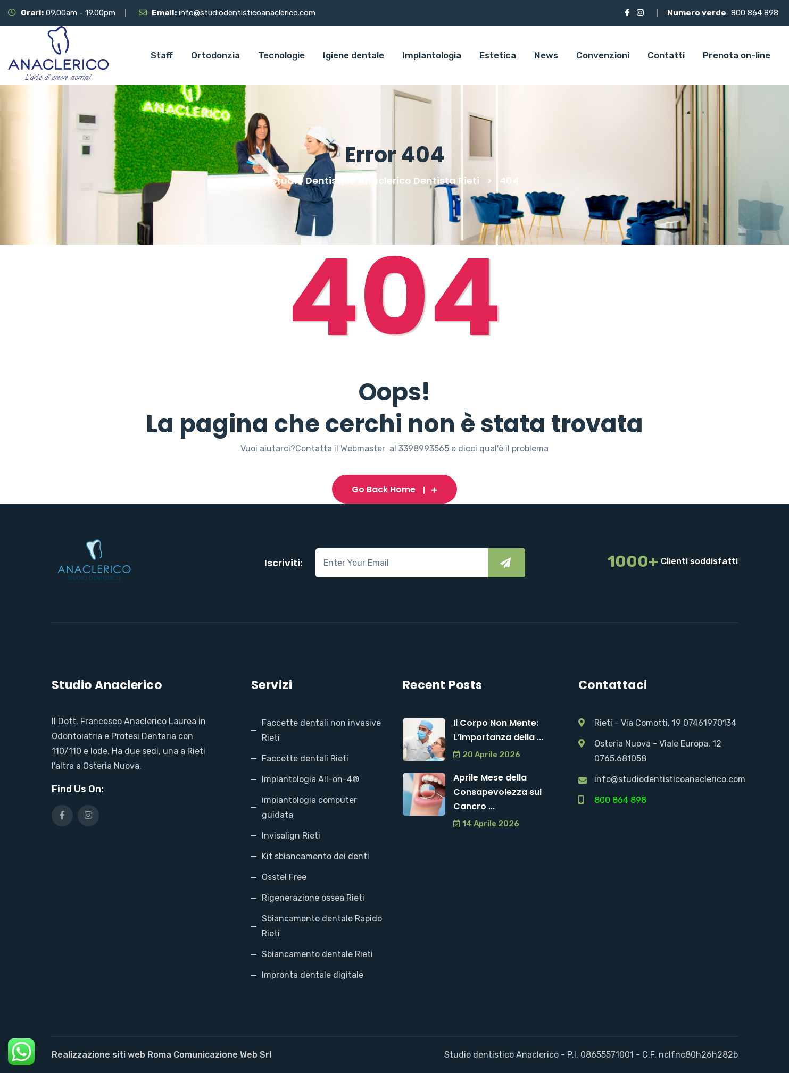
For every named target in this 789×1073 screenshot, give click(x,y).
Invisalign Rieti (291, 836)
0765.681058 (620, 758)
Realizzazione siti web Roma (111, 1055)
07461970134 (709, 723)
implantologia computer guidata (309, 807)
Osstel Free (284, 877)
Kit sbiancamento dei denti (315, 856)
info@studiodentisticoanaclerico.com (247, 13)
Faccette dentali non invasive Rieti (321, 730)
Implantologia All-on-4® (310, 779)
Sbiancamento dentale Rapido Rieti (322, 925)
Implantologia (431, 55)
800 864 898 (754, 13)
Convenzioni (602, 55)
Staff (162, 55)
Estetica (497, 55)
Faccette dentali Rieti (305, 758)
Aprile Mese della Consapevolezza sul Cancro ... (497, 792)
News (546, 55)
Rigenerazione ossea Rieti (313, 898)
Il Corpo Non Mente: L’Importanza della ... (498, 730)
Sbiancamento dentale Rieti (317, 954)
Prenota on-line (736, 55)
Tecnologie (281, 55)
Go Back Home (394, 489)
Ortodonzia (215, 55)
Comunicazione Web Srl (222, 1055)
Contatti (666, 55)
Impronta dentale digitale (312, 975)
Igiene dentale (353, 55)
